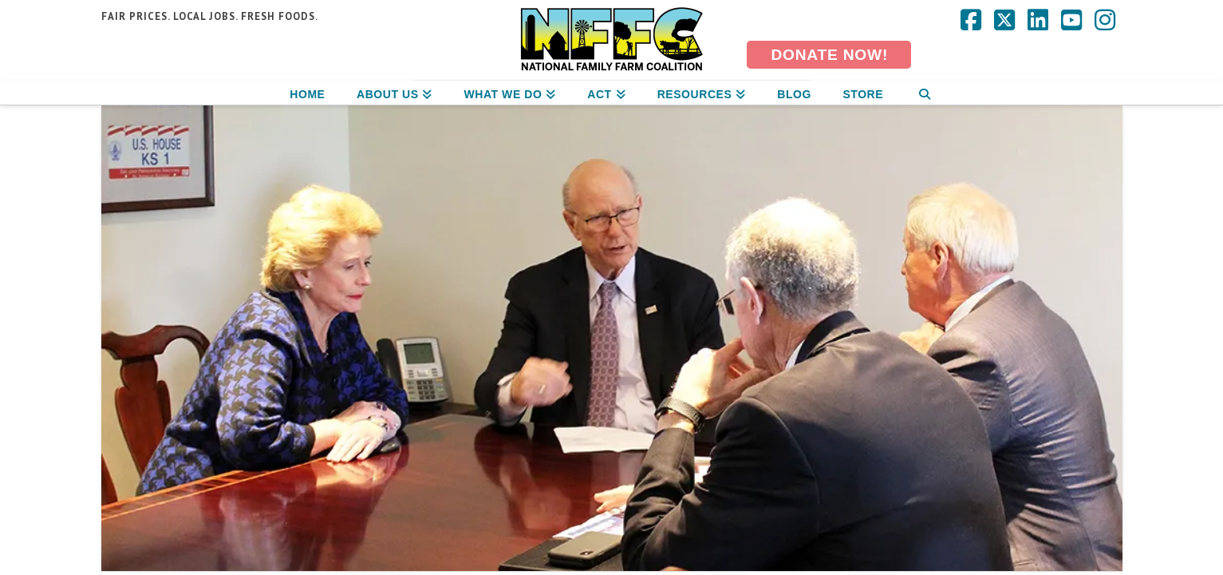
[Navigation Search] (924, 93)
